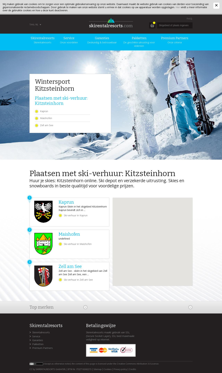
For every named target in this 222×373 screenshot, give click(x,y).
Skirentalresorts (41, 332)
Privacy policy (120, 369)
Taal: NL (33, 24)
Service (36, 336)
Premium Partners (42, 348)
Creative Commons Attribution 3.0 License (138, 363)
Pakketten (38, 344)
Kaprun (44, 111)
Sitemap (97, 369)
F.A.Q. (190, 18)
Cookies (108, 369)
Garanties (37, 340)
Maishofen (46, 118)
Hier (178, 7)
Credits (132, 369)
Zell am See (46, 125)
